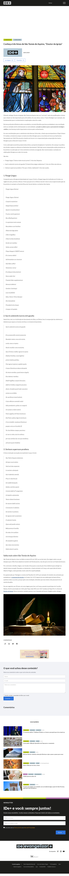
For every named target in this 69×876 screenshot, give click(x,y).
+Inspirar (25, 774)
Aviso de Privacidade (29, 827)
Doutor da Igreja (8, 591)
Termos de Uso (18, 827)
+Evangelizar (26, 730)
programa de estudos (18, 577)
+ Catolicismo (17, 39)
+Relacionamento (38, 774)
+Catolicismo (32, 730)
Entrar (50, 3)
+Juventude (38, 730)
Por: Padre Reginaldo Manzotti (44, 763)
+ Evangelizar (7, 39)
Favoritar (19, 60)
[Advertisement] (34, 21)
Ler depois (8, 60)
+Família (37, 741)
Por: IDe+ (43, 730)
